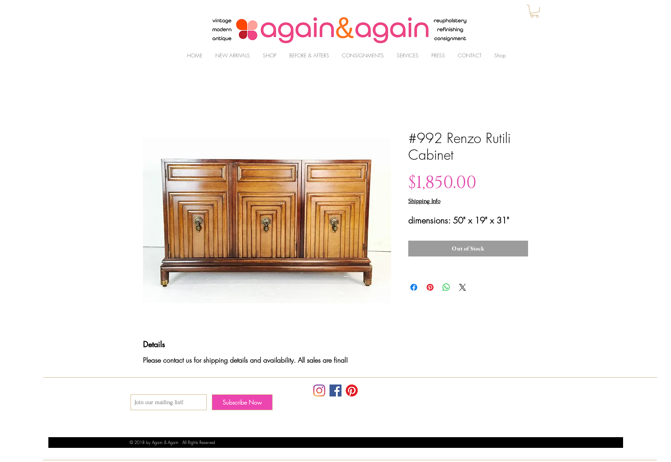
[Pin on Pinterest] (430, 287)
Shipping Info (424, 201)
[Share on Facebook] (414, 287)
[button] (534, 11)
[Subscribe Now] (242, 402)
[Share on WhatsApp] (446, 287)
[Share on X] (462, 287)
